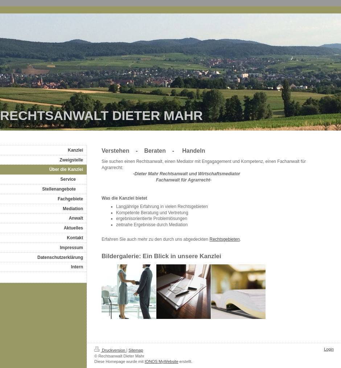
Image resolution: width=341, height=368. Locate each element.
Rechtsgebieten (225, 239)
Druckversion (110, 350)
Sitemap (135, 350)
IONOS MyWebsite (161, 361)
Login (329, 349)
